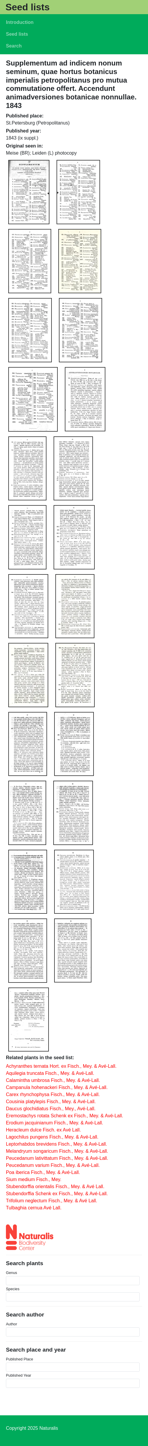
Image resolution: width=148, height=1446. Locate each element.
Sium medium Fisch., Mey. (33, 1179)
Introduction (19, 22)
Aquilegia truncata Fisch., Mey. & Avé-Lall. (50, 1073)
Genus (11, 1272)
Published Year (18, 1375)
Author (11, 1324)
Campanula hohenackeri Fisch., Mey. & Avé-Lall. (57, 1087)
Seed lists (27, 7)
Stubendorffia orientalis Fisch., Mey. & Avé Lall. (55, 1186)
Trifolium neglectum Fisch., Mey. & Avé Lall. (51, 1200)
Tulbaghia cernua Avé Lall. (34, 1207)
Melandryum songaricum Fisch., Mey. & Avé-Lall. (57, 1151)
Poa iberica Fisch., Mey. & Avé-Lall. (43, 1172)
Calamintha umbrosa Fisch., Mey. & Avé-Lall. (53, 1080)
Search (14, 45)
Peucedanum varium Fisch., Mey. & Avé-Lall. (53, 1165)
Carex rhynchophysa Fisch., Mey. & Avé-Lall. (53, 1094)
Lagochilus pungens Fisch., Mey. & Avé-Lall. (52, 1136)
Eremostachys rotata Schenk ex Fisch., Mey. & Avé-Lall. (64, 1115)
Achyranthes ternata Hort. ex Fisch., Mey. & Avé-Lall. (61, 1066)
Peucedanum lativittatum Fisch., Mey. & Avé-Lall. (57, 1158)
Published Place (19, 1359)
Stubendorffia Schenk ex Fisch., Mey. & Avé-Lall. (57, 1193)
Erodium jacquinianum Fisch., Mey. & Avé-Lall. (54, 1122)
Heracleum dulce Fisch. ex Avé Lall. (43, 1129)
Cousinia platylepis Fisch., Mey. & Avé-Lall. (51, 1101)
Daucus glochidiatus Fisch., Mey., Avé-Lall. (51, 1108)
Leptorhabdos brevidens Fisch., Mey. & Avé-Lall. (56, 1144)
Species (13, 1289)
